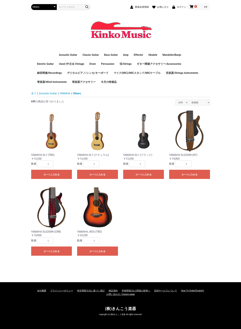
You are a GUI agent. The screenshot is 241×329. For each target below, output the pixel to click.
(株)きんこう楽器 (120, 308)
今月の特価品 (109, 81)
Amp (125, 54)
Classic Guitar (91, 54)
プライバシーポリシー (61, 290)
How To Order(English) (192, 290)
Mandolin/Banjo (171, 54)
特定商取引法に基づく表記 (91, 290)
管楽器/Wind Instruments (52, 81)
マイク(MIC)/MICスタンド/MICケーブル (137, 72)
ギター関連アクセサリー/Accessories (159, 63)
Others (77, 93)
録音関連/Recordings (49, 72)
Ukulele (152, 54)
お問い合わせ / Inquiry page (120, 294)
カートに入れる (51, 174)
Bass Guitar (111, 54)
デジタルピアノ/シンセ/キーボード (87, 72)
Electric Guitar (45, 63)
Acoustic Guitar (68, 54)
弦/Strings (126, 63)
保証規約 (113, 290)
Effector (138, 54)
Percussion (107, 63)
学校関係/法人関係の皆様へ (136, 290)
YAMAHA (65, 93)
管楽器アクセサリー (84, 81)
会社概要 (41, 290)
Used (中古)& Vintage (71, 63)
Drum (92, 63)
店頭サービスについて (165, 290)
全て (33, 93)
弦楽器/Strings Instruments (182, 72)
